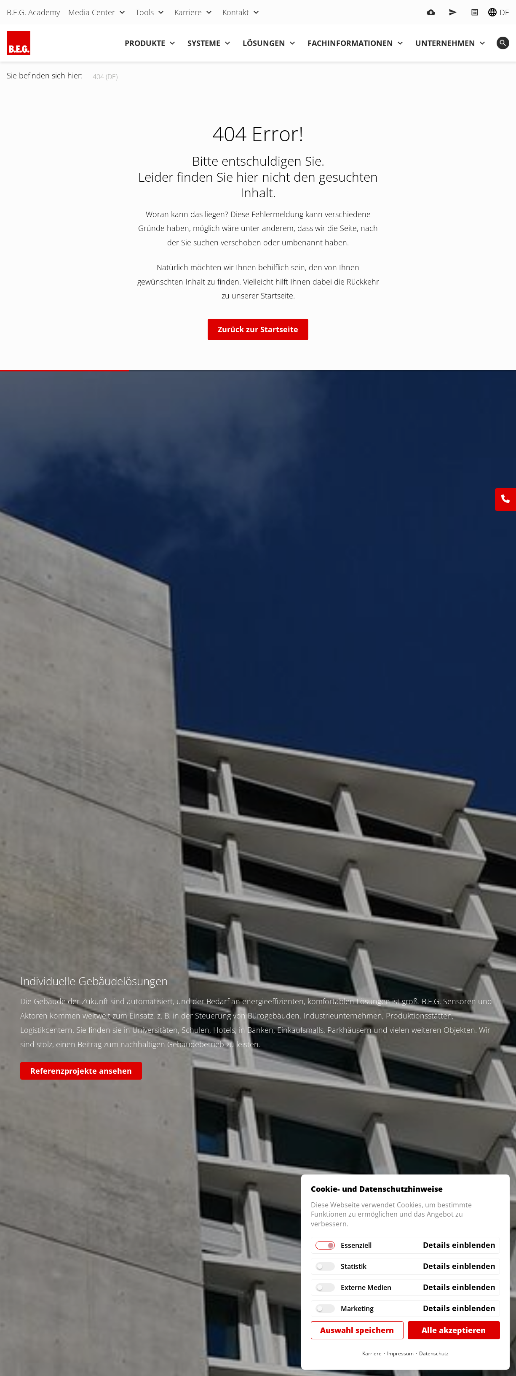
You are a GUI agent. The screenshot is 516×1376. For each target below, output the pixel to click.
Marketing (357, 1308)
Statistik (353, 1266)
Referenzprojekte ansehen (81, 1071)
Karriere (372, 1353)
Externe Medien (366, 1287)
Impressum (400, 1353)
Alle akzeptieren (454, 1330)
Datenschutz (434, 1353)
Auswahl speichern (357, 1330)
